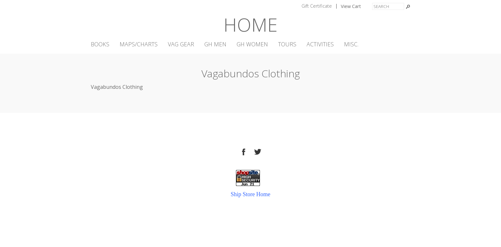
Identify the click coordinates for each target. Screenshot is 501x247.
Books (100, 44)
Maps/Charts (139, 44)
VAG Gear (181, 44)
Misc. (351, 44)
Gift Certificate (316, 6)
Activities (320, 44)
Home (250, 24)
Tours (287, 44)
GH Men (215, 44)
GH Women (252, 44)
